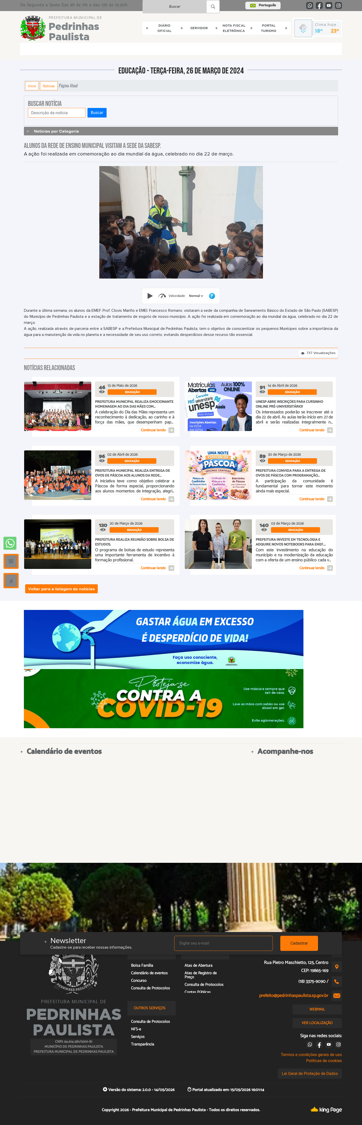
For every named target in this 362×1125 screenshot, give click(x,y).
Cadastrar (299, 943)
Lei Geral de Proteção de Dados (310, 1073)
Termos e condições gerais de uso (311, 1054)
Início (32, 85)
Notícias (49, 85)
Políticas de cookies (324, 1060)
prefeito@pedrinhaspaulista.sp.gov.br (293, 995)
